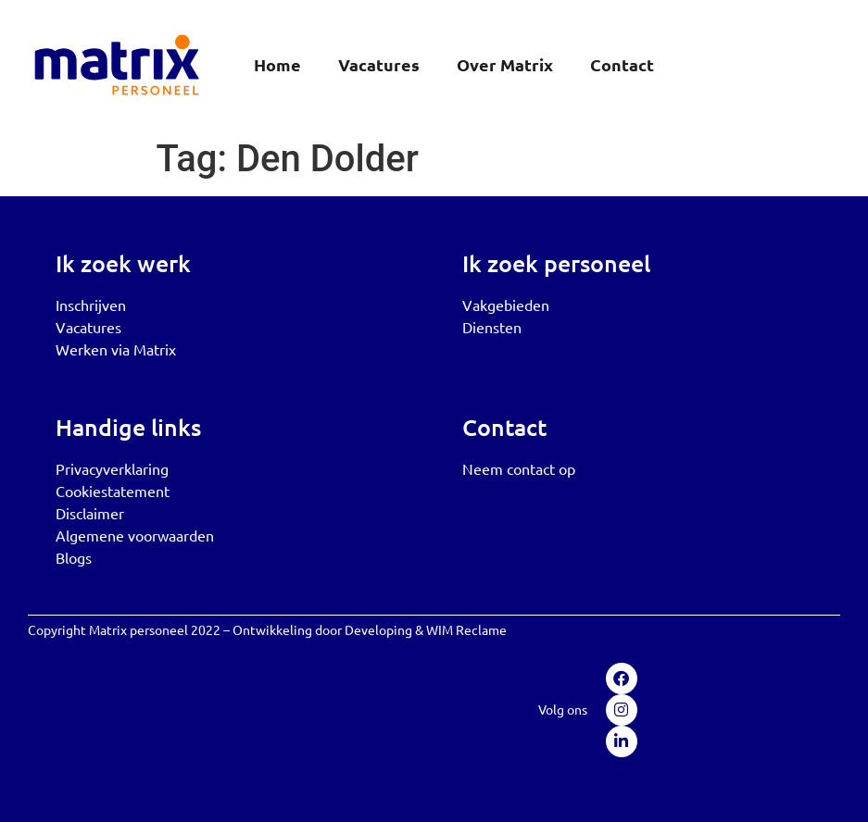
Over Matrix (505, 64)
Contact (622, 64)
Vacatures (379, 64)
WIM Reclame (466, 629)
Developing (378, 629)
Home (277, 64)
